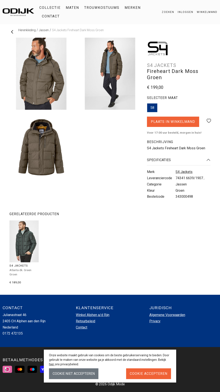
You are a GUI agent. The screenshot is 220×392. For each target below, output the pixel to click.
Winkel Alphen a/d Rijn (92, 315)
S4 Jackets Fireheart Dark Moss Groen (78, 30)
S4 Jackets (184, 172)
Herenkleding (27, 30)
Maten (72, 8)
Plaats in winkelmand (173, 123)
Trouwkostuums (101, 8)
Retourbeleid (85, 321)
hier (52, 364)
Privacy (154, 321)
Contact (51, 16)
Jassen (44, 30)
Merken (133, 8)
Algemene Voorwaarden (167, 315)
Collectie (50, 8)
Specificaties (159, 160)
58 (152, 108)
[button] (205, 12)
